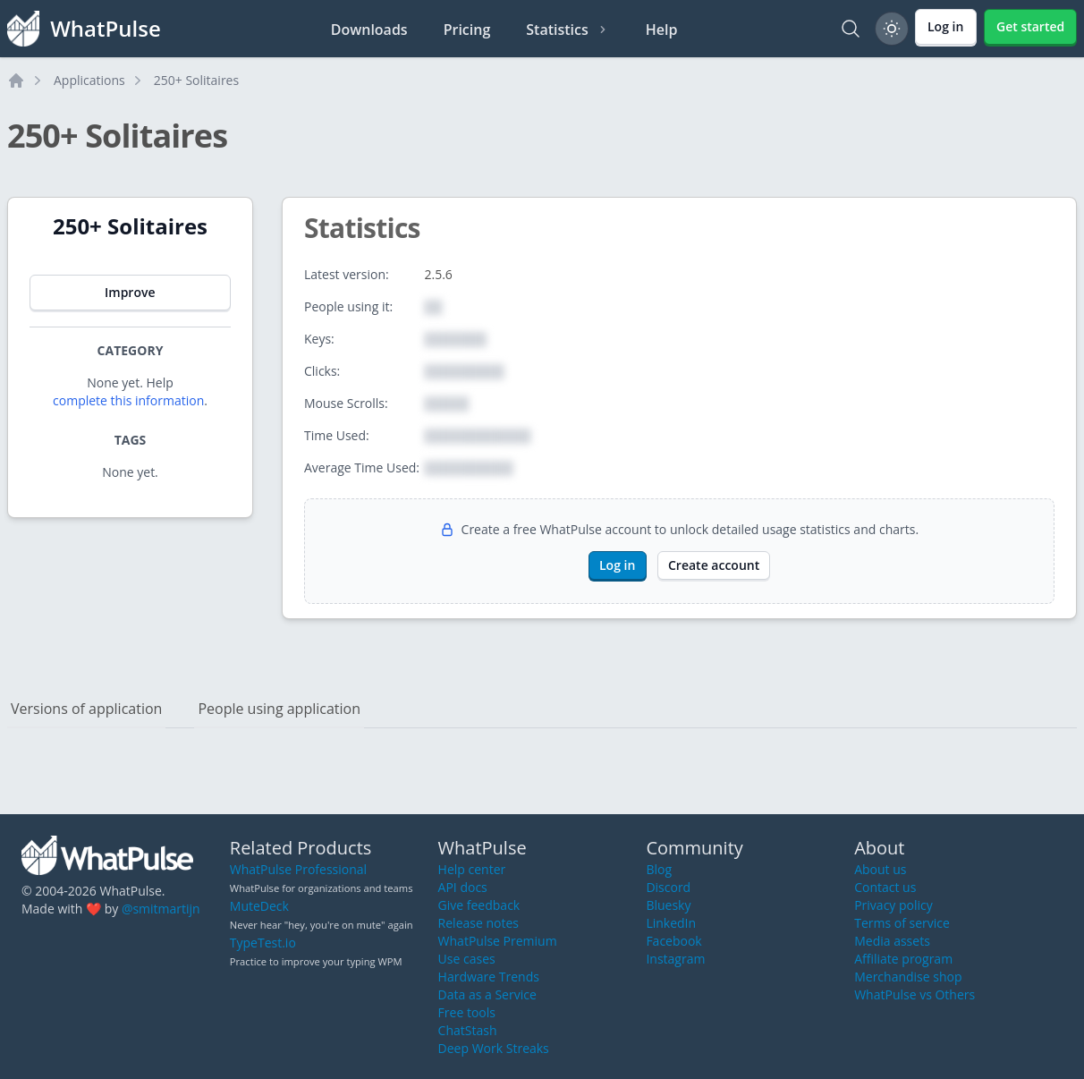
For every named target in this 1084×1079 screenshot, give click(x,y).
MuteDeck (259, 905)
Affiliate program (903, 958)
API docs (462, 887)
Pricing (467, 29)
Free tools (466, 1012)
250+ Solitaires (196, 80)
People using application (279, 708)
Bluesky (668, 904)
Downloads (369, 29)
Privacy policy (893, 904)
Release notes (478, 922)
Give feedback (479, 904)
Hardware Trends (488, 976)
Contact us (885, 887)
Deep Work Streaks (493, 1048)
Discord (668, 887)
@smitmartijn (161, 908)
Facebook (673, 940)
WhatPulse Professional (298, 869)
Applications (89, 80)
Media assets (892, 940)
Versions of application (86, 708)
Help (662, 29)
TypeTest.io (263, 942)
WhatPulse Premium (497, 940)
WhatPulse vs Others (914, 994)
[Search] (850, 28)
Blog (659, 869)
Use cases (466, 958)
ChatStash (467, 1030)
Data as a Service (487, 994)
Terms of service (902, 922)
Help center (472, 869)
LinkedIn (671, 922)
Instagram (675, 958)
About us (880, 869)
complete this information (128, 400)
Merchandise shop (907, 976)
